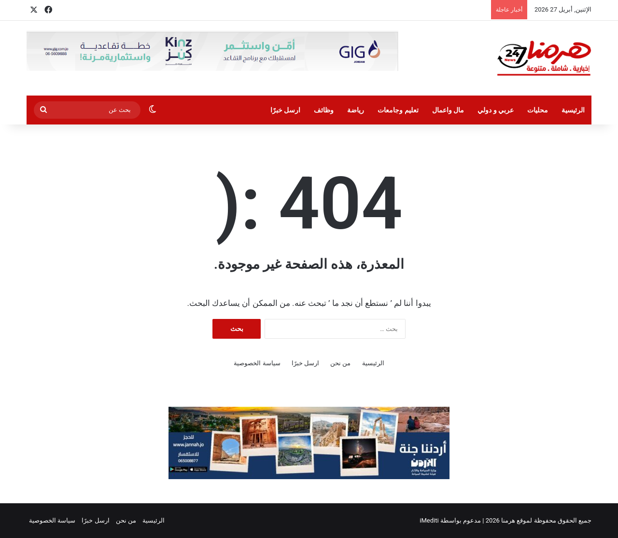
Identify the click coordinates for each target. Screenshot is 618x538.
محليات (537, 110)
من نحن (340, 363)
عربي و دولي (496, 110)
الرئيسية (573, 110)
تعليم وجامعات (398, 110)
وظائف (324, 110)
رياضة (355, 110)
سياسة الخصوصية (257, 363)
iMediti (429, 520)
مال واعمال (448, 110)
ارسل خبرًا (285, 110)
